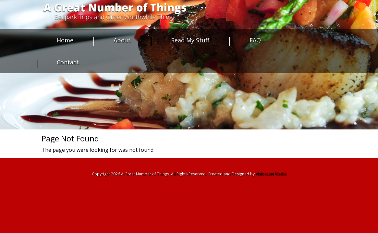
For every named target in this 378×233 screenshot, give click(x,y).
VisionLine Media (271, 174)
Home (65, 40)
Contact (68, 62)
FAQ (255, 40)
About (122, 40)
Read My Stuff (190, 40)
